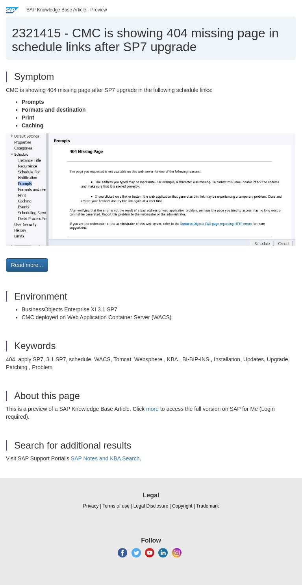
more (152, 409)
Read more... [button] (27, 265)
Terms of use (116, 506)
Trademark (207, 506)
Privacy (90, 506)
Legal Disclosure (151, 506)
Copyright (182, 506)
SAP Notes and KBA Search (105, 458)
